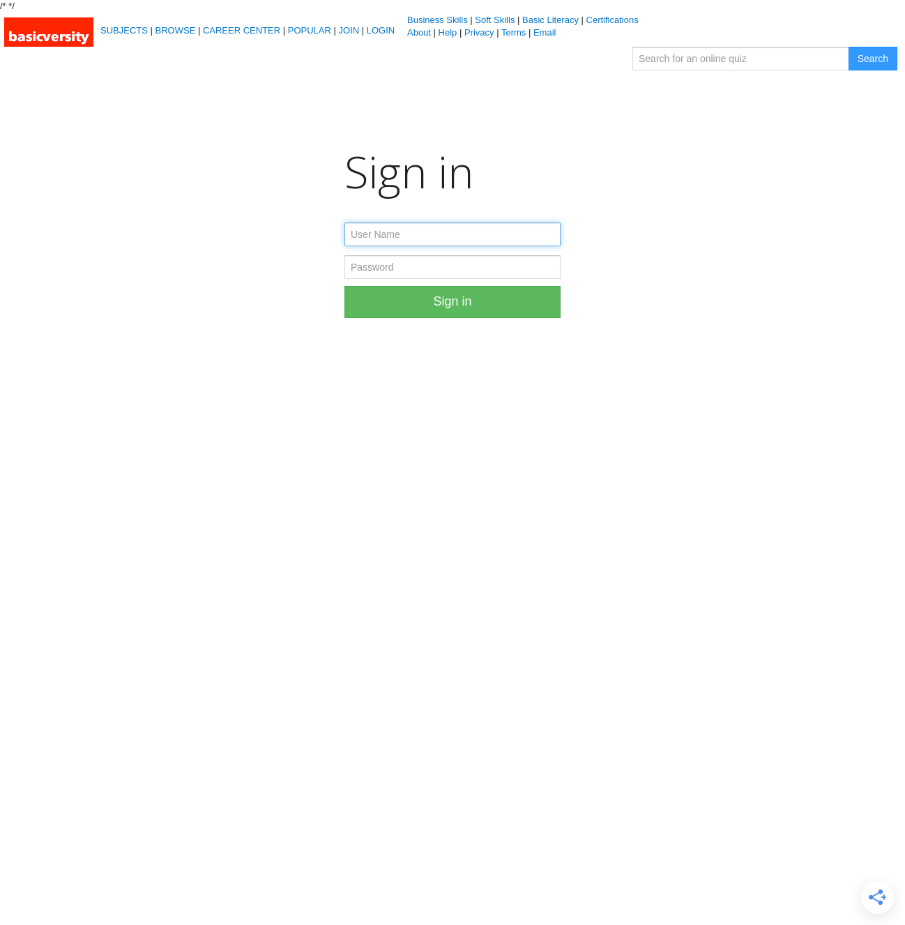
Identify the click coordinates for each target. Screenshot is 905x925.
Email (544, 32)
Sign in (452, 301)
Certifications (612, 20)
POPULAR (309, 30)
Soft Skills (495, 20)
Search (873, 58)
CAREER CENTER (241, 30)
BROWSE (175, 30)
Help (448, 32)
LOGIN (381, 30)
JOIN (349, 30)
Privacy (479, 32)
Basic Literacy (550, 20)
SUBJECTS (124, 30)
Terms (513, 32)
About (419, 32)
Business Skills (437, 20)
